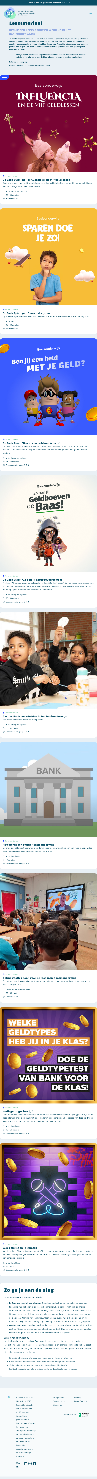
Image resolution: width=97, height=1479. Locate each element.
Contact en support (62, 1403)
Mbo (71, 66)
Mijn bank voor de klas (37, 57)
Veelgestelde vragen (62, 1400)
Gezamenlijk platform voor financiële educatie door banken (26, 13)
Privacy (77, 1400)
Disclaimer (58, 1407)
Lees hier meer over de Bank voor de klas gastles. (48, 1335)
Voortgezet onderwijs (49, 66)
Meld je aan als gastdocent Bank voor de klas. (48, 2)
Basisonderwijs (20, 66)
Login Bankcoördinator (84, 1403)
